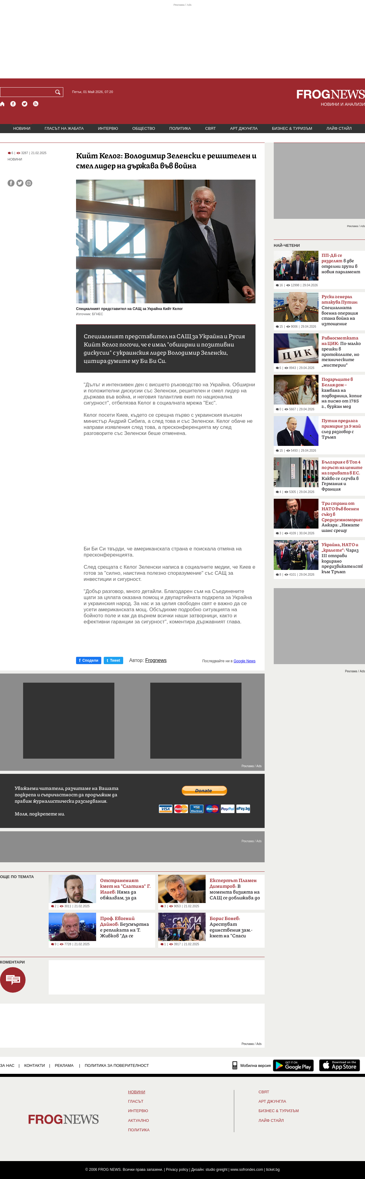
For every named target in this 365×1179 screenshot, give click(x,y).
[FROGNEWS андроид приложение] (293, 1065)
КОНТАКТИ (34, 1065)
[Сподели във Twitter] (19, 183)
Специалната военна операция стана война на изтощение (340, 310)
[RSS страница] (36, 104)
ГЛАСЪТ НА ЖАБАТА (64, 128)
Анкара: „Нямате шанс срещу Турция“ (342, 519)
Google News (244, 661)
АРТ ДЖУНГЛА (244, 128)
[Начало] (2, 104)
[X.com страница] (25, 104)
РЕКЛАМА (64, 1065)
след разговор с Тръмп (341, 429)
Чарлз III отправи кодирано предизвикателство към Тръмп (342, 558)
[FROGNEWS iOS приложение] (339, 1065)
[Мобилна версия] (252, 1065)
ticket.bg (273, 1169)
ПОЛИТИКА (180, 128)
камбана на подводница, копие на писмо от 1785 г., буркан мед (342, 393)
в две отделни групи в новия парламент (341, 264)
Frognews (156, 660)
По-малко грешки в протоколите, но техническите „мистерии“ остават (341, 353)
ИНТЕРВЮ (108, 128)
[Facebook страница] (13, 104)
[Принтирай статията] (28, 183)
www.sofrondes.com (247, 1169)
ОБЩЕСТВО (143, 128)
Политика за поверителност (117, 1065)
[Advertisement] (169, 491)
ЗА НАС (7, 1065)
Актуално (138, 1121)
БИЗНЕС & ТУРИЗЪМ (292, 128)
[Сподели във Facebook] (11, 183)
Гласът (135, 1101)
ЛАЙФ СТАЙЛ (339, 128)
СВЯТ (210, 128)
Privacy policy (177, 1169)
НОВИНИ (21, 128)
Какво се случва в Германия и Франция (342, 475)
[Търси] (59, 92)
